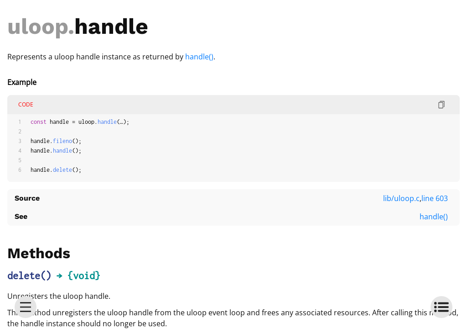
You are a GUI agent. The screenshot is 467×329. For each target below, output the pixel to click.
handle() (199, 57)
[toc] (441, 307)
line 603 (434, 198)
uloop (37, 26)
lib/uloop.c (401, 198)
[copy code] (441, 104)
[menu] (25, 307)
